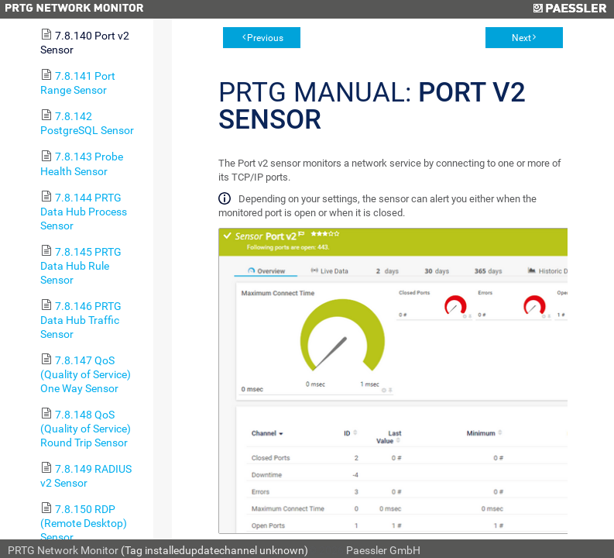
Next (521, 38)
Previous (265, 38)
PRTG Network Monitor (63, 550)
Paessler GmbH (383, 550)
